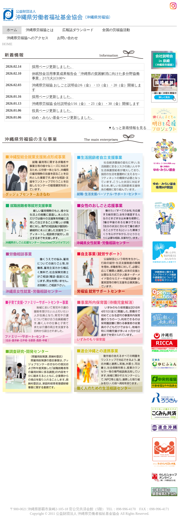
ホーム (12, 30)
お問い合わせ (67, 38)
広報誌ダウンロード (78, 30)
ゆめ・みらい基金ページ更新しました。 (63, 117)
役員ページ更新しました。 (53, 110)
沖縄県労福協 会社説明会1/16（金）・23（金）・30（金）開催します (86, 103)
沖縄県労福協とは (40, 30)
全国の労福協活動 (116, 30)
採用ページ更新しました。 (53, 67)
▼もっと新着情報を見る (130, 128)
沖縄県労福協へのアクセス (27, 38)
